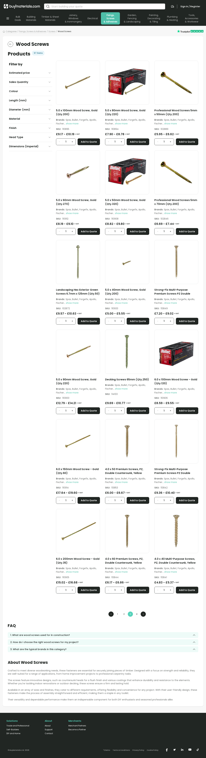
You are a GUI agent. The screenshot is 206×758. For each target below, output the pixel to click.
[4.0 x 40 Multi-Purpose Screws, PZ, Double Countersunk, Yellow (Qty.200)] (176, 561)
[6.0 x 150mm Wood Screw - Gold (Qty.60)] (78, 471)
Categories (11, 31)
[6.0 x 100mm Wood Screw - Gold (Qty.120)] (176, 382)
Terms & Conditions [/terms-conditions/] (121, 750)
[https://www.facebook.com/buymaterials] (167, 750)
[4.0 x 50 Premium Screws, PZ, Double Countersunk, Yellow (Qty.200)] (127, 471)
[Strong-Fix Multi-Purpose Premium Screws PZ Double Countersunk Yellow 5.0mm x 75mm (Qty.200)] (176, 292)
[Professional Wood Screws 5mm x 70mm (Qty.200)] (176, 202)
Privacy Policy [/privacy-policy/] (138, 750)
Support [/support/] (48, 729)
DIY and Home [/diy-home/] (13, 733)
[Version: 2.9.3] (18, 749)
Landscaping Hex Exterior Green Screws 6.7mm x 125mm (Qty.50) (78, 292)
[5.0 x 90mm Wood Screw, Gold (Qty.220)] (78, 382)
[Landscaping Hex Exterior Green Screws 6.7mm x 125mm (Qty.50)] (78, 292)
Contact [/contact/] (49, 733)
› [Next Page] (143, 614)
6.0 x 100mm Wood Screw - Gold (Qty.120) (175, 381)
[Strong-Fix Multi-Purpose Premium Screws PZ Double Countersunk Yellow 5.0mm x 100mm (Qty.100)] (176, 471)
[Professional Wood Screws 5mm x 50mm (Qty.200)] (176, 113)
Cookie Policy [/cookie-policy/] (152, 750)
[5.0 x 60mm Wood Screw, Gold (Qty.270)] (78, 202)
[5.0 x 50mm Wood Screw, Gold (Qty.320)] (127, 202)
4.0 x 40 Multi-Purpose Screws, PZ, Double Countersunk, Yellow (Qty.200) (175, 561)
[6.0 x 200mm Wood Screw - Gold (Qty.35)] (78, 561)
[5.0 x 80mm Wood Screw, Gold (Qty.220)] (127, 113)
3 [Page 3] (130, 614)
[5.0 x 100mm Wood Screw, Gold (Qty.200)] (78, 113)
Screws (52, 31)
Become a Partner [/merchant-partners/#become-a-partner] (77, 729)
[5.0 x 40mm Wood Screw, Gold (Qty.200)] (127, 292)
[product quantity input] (66, 141)
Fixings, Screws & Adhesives (32, 31)
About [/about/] (48, 725)
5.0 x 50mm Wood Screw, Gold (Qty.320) (125, 202)
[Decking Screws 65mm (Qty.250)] (127, 380)
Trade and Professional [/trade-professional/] (17, 725)
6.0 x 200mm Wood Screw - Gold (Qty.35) (77, 561)
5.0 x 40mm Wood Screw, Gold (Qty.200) (125, 292)
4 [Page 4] (136, 614)
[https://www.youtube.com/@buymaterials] (190, 750)
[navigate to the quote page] (172, 6)
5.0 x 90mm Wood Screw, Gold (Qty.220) (76, 381)
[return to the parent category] (10, 44)
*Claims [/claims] (106, 750)
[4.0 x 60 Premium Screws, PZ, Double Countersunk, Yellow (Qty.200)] (127, 561)
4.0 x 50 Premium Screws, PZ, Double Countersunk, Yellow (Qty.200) (124, 471)
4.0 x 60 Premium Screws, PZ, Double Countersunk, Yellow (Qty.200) (124, 561)
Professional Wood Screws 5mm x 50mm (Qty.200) (175, 112)
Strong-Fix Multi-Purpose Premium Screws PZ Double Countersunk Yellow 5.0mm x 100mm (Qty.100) (173, 471)
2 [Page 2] (124, 614)
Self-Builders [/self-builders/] (12, 729)
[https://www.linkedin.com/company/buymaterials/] (182, 750)
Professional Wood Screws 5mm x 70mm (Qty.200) (175, 202)
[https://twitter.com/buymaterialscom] (174, 750)
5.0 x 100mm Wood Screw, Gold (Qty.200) (76, 112)
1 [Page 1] (117, 614)
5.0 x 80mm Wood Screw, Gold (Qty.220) (125, 112)
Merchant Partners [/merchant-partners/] (77, 725)
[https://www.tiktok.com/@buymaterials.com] (198, 750)
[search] (48, 6)
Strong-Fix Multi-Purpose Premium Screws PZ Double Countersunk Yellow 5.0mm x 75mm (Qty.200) (173, 292)
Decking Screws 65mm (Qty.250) (127, 379)
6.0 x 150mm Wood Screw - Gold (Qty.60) (77, 471)
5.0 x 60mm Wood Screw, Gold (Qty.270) (76, 202)
